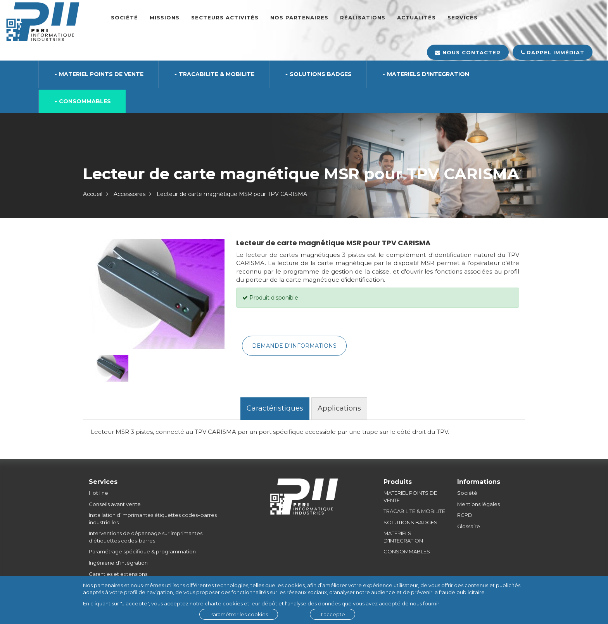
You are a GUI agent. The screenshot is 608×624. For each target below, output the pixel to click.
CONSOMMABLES (406, 551)
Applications (339, 408)
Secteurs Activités (225, 17)
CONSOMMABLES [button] (82, 101)
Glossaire (468, 526)
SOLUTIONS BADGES (410, 522)
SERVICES (462, 17)
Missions (165, 17)
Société (124, 17)
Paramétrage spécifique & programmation (142, 551)
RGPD (464, 515)
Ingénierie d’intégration (118, 563)
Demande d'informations (294, 345)
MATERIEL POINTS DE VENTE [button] (98, 74)
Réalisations (362, 17)
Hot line (98, 493)
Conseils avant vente (115, 504)
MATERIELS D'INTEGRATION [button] (425, 74)
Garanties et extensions (118, 574)
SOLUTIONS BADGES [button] (318, 74)
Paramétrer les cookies (238, 614)
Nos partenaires (299, 17)
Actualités (416, 17)
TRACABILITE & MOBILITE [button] (214, 74)
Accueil (92, 194)
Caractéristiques (275, 408)
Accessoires (129, 194)
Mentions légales (478, 504)
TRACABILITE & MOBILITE (414, 511)
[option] (157, 294)
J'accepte (332, 614)
